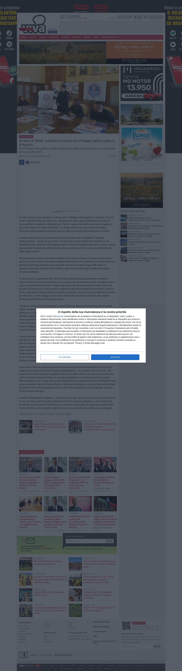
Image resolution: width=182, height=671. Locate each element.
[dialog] (91, 335)
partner (60, 316)
